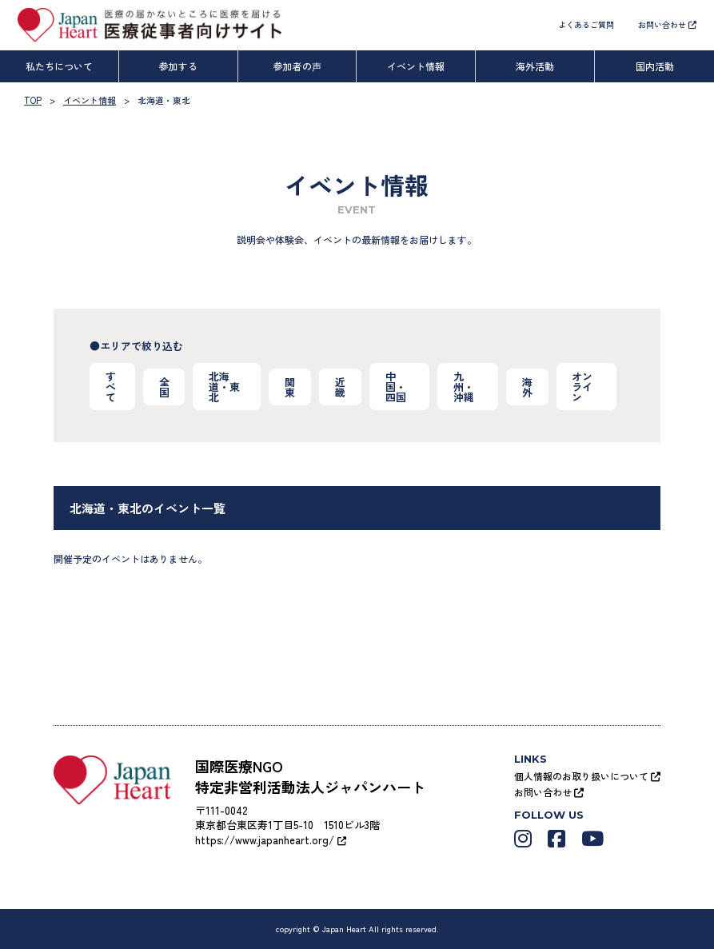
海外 (527, 387)
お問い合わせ (667, 24)
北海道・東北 (225, 387)
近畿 (340, 387)
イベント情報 (416, 66)
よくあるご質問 (586, 24)
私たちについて (59, 66)
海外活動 (535, 66)
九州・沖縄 (463, 387)
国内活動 (655, 66)
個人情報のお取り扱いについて (587, 776)
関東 (290, 387)
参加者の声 (297, 66)
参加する (178, 66)
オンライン (582, 387)
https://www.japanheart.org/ (270, 839)
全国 (164, 387)
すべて (111, 387)
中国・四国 (395, 387)
